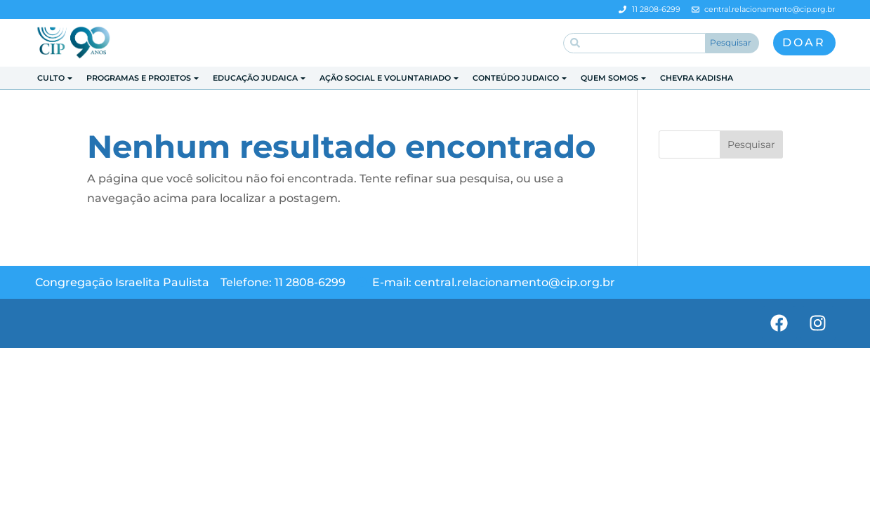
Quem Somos (614, 78)
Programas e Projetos (143, 78)
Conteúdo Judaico (520, 78)
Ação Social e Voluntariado (389, 78)
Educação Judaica (260, 78)
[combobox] (634, 43)
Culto (55, 78)
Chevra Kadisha (696, 78)
